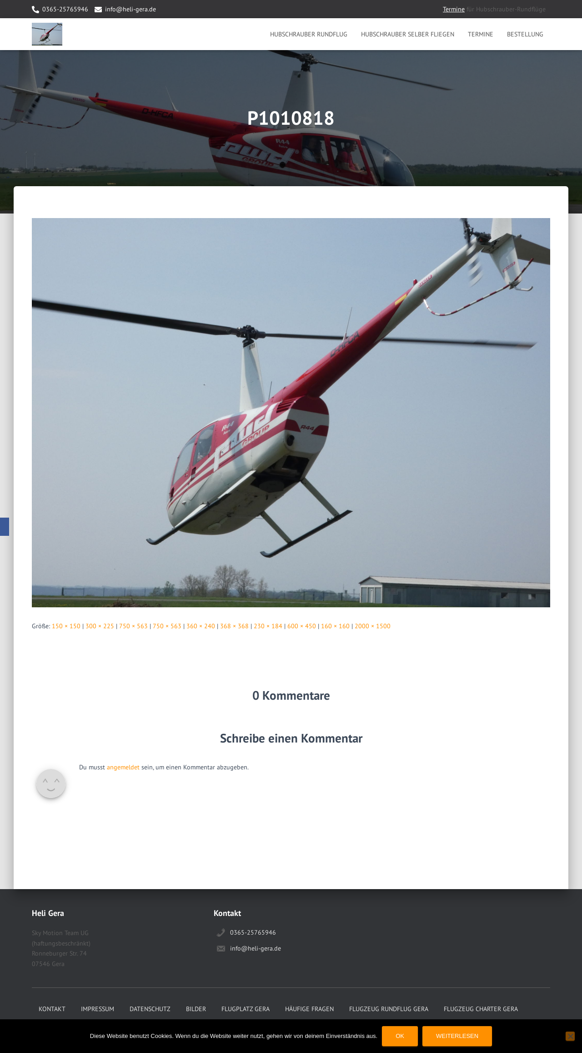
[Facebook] (4, 527)
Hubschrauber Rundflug (308, 34)
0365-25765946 (65, 9)
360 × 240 (200, 626)
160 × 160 (335, 626)
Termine (454, 9)
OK (400, 1036)
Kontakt (52, 1009)
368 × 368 (234, 626)
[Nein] (570, 1036)
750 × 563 (133, 626)
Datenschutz (150, 1009)
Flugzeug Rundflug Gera (388, 1009)
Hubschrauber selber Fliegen (407, 34)
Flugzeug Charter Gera (481, 1009)
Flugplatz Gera (245, 1009)
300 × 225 (99, 626)
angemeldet (123, 767)
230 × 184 (268, 626)
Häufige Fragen (309, 1009)
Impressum (97, 1009)
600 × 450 (301, 626)
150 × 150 (66, 626)
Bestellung (525, 34)
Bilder (196, 1009)
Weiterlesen (457, 1036)
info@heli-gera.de (130, 9)
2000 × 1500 (373, 626)
